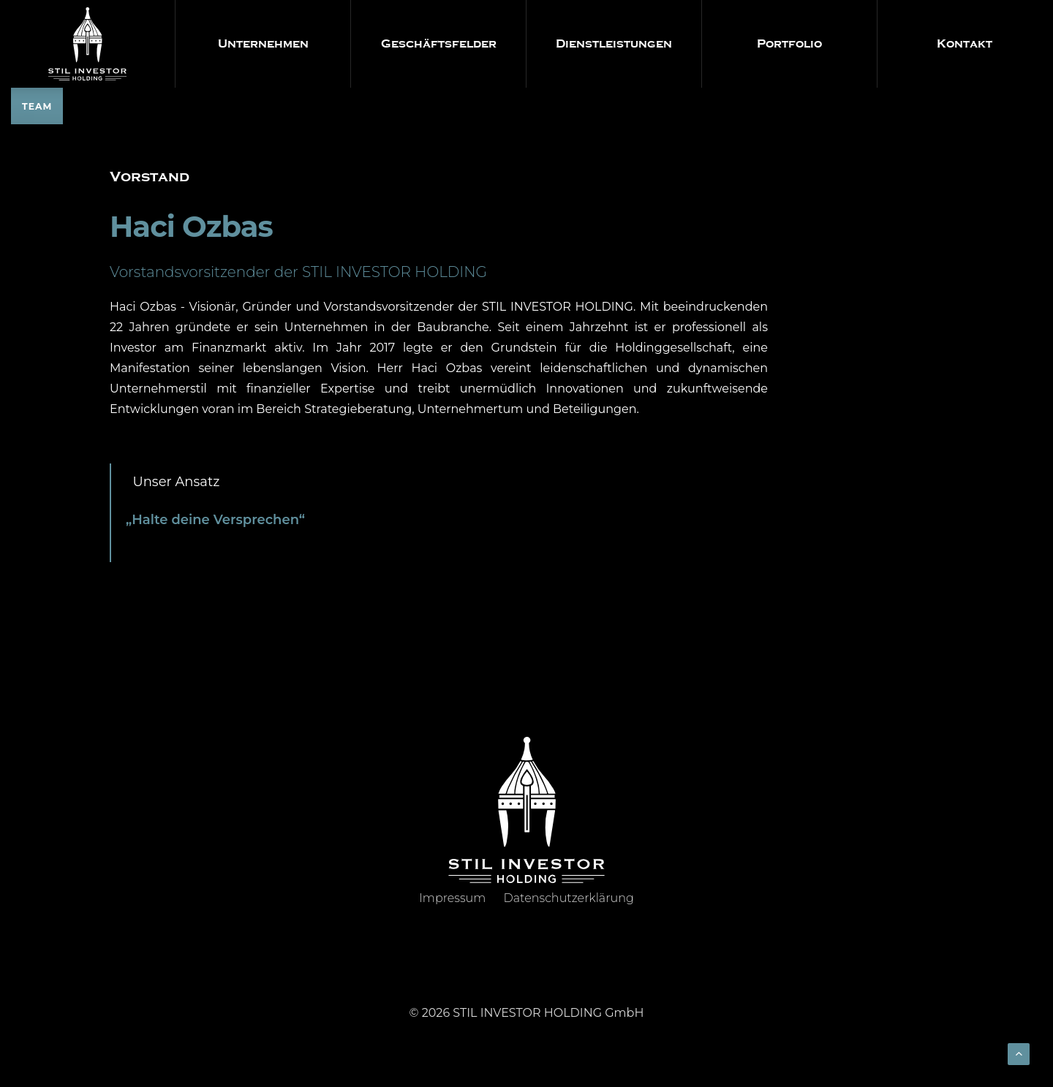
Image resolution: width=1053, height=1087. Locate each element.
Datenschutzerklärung (569, 898)
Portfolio (789, 44)
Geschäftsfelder (439, 44)
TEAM (37, 106)
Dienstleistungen (614, 44)
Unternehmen (263, 44)
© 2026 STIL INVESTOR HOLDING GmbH (527, 1013)
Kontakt (964, 44)
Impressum (452, 898)
